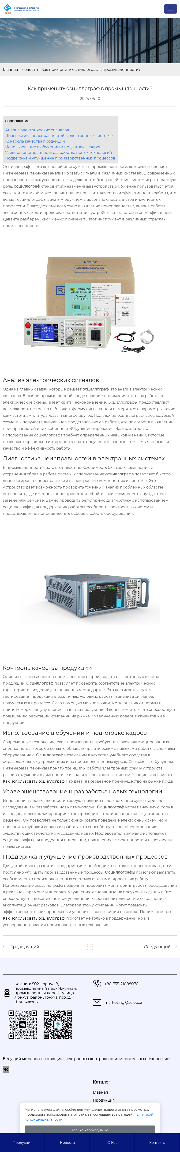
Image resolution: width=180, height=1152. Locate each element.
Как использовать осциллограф (34, 781)
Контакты (157, 1143)
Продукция (22, 1143)
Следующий (157, 947)
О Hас (112, 1143)
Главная (10, 69)
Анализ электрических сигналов (37, 130)
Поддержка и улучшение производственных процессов (60, 158)
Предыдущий (24, 947)
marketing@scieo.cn (124, 1002)
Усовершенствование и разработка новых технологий (58, 152)
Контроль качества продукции (35, 141)
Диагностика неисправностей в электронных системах (59, 135)
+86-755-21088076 (121, 984)
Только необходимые (90, 1130)
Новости (29, 69)
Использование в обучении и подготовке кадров (53, 147)
